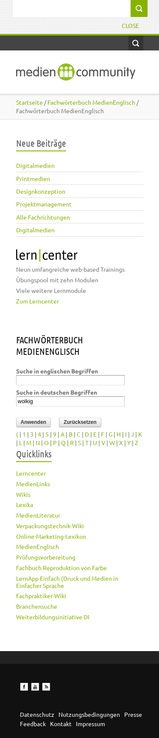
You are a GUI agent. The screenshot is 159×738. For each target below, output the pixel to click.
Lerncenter (31, 473)
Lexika (24, 504)
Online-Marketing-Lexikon (51, 536)
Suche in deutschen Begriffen (56, 392)
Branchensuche (36, 606)
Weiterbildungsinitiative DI (52, 617)
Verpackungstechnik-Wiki (50, 525)
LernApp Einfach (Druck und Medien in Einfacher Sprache (67, 581)
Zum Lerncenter (37, 301)
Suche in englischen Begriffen (57, 371)
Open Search (135, 43)
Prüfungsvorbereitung (45, 557)
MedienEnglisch (37, 546)
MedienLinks (33, 483)
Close (130, 25)
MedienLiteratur (38, 515)
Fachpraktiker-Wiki (41, 595)
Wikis (23, 494)
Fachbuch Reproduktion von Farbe (61, 567)
